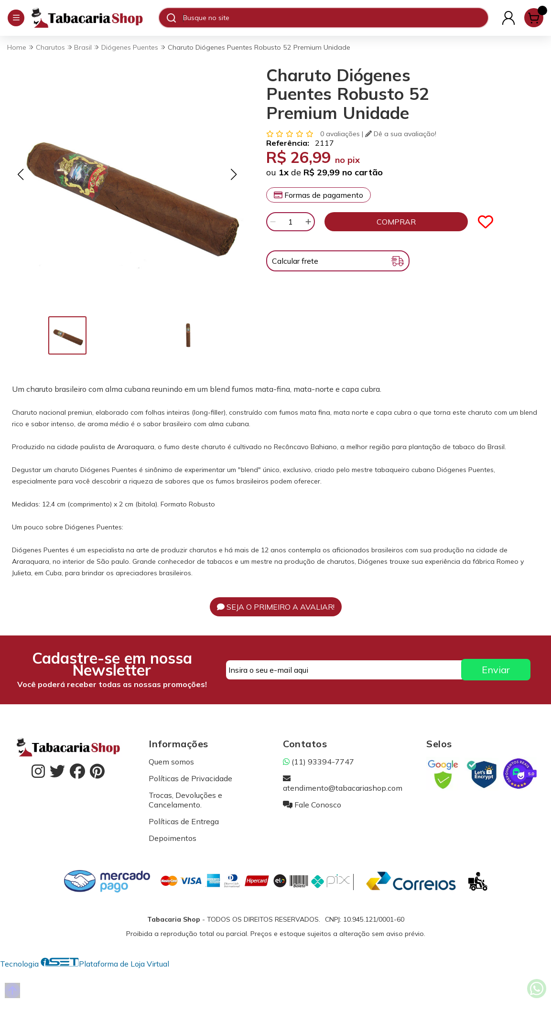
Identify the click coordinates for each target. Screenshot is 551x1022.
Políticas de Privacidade (190, 778)
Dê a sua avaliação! (400, 133)
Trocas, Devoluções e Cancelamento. (185, 799)
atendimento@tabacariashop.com (342, 783)
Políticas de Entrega (184, 821)
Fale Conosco (312, 804)
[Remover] (273, 221)
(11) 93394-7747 (318, 761)
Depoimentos (172, 838)
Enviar (496, 670)
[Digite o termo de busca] (335, 17)
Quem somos (171, 761)
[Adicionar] (308, 221)
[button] (20, 174)
